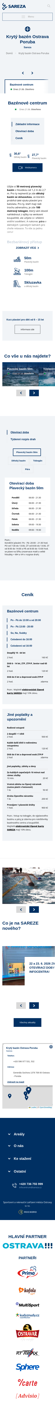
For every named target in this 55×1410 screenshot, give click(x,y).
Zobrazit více (27, 247)
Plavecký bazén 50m (27, 452)
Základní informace (27, 124)
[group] (27, 86)
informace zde (27, 329)
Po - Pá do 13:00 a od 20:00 (26, 620)
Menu (27, 16)
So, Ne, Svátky (19, 633)
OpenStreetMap (45, 1107)
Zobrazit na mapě (15, 1082)
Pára (27, 469)
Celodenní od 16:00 (21, 646)
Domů (9, 53)
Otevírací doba (24, 131)
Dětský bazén (18, 460)
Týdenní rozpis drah (23, 439)
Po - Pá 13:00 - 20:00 (22, 626)
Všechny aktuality (27, 1022)
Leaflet (32, 1107)
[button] (29, 1090)
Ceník (19, 138)
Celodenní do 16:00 (21, 639)
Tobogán (37, 460)
